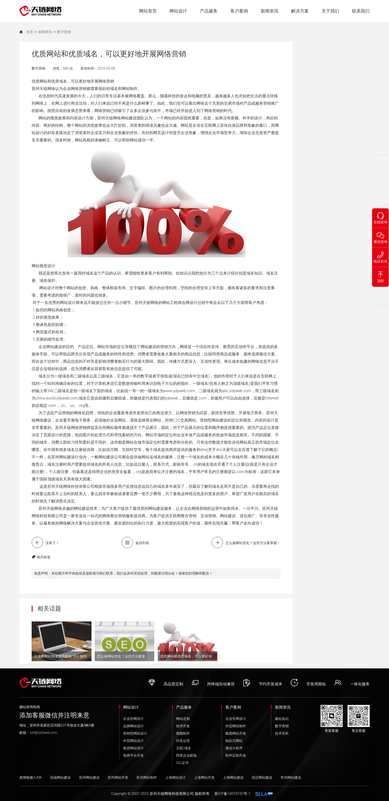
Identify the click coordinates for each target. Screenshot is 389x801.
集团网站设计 (133, 748)
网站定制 (183, 719)
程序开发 (183, 726)
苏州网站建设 (89, 777)
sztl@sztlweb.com (43, 733)
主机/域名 (183, 748)
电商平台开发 (133, 755)
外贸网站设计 (133, 741)
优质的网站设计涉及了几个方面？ (336, 77)
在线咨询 (380, 216)
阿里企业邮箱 (186, 755)
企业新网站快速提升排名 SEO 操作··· (334, 66)
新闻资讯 (269, 10)
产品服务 (209, 10)
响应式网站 (234, 741)
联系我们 (361, 10)
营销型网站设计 (135, 733)
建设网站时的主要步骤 (332, 119)
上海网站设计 (175, 777)
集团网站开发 (235, 733)
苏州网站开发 (118, 777)
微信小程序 (234, 748)
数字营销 (64, 32)
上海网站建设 (233, 777)
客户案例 (239, 10)
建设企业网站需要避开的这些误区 (336, 98)
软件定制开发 (235, 755)
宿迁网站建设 (262, 777)
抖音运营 (183, 741)
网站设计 (178, 10)
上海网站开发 (204, 777)
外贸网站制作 (235, 726)
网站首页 (148, 10)
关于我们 (330, 10)
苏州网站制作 (146, 777)
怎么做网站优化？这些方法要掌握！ (336, 88)
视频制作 (183, 733)
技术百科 (282, 733)
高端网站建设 (60, 777)
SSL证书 (182, 763)
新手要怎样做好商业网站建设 (336, 109)
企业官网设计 (133, 719)
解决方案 (300, 10)
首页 (29, 32)
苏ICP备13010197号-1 (232, 793)
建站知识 (282, 719)
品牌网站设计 (133, 726)
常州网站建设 (291, 777)
